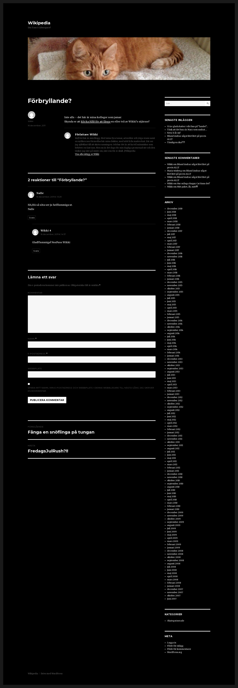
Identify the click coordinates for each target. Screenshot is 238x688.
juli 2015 (171, 298)
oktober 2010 (173, 480)
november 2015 (174, 285)
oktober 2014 (173, 327)
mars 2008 (172, 579)
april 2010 (172, 499)
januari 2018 (173, 228)
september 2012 (175, 407)
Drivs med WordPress (52, 673)
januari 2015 (173, 317)
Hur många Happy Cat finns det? (193, 183)
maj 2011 (171, 458)
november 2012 (174, 400)
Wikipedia (39, 22)
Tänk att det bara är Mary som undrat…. (187, 129)
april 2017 (172, 240)
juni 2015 (171, 301)
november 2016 (174, 256)
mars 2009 (172, 541)
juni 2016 (171, 263)
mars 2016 (172, 272)
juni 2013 (171, 378)
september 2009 (175, 522)
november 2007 (175, 592)
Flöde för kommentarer (179, 649)
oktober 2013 (173, 365)
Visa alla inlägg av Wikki (87, 154)
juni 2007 (171, 599)
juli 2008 (171, 567)
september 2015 (175, 292)
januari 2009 (173, 547)
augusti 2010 (173, 487)
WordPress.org (174, 652)
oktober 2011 (173, 442)
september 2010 (175, 483)
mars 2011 (172, 464)
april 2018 (172, 218)
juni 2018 (171, 212)
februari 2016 (173, 276)
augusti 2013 (173, 371)
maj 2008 (172, 573)
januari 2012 (173, 432)
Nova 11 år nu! (173, 133)
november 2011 (174, 439)
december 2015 (174, 282)
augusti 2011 (173, 448)
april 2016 (172, 269)
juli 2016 (171, 260)
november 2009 (175, 515)
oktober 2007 (173, 595)
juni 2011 (171, 455)
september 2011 (175, 445)
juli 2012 (171, 413)
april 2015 (172, 308)
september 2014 (175, 330)
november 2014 (174, 324)
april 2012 (172, 423)
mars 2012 (172, 426)
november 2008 (175, 554)
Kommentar (35, 292)
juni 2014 (171, 340)
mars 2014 (172, 349)
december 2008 (175, 551)
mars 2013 (172, 387)
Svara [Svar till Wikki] (36, 251)
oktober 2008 (174, 557)
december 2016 (174, 253)
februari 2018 (173, 224)
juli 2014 (171, 336)
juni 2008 (172, 570)
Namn (32, 338)
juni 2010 (171, 493)
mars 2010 (172, 503)
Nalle (40, 193)
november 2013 (174, 362)
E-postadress (38, 353)
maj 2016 (171, 266)
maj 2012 (171, 419)
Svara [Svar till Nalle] (32, 217)
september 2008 (175, 560)
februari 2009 (174, 544)
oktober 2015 (173, 288)
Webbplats (35, 368)
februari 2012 (173, 429)
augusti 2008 (173, 563)
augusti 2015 (173, 295)
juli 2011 (171, 451)
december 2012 (174, 397)
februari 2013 (173, 391)
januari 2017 (173, 250)
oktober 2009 (174, 519)
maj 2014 (171, 343)
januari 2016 (173, 279)
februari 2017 (173, 247)
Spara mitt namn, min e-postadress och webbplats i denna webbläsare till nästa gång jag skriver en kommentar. (91, 389)
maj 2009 (172, 535)
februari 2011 (173, 467)
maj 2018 (171, 215)
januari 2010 (173, 509)
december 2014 (174, 320)
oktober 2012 (173, 403)
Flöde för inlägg (175, 646)
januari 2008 (173, 586)
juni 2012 (171, 416)
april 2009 (172, 538)
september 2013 (175, 368)
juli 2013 (171, 375)
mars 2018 (172, 221)
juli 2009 (171, 528)
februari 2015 (173, 314)
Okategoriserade (175, 620)
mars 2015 (172, 311)
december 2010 (174, 474)
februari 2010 (173, 506)
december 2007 (175, 589)
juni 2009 (172, 531)
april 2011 (172, 461)
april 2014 (172, 346)
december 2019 (174, 208)
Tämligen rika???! (176, 142)
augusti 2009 (173, 525)
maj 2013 (171, 381)
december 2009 (175, 512)
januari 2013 (173, 394)
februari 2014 (173, 352)
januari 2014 (173, 356)
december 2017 (174, 231)
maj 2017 (171, 237)
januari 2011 (173, 471)
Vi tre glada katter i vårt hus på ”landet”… (187, 126)
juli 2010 (171, 490)
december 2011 (174, 435)
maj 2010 (171, 496)
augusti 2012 (173, 410)
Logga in (171, 642)
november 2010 (174, 477)
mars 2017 (172, 244)
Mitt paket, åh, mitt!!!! (187, 186)
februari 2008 (174, 583)
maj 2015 (171, 304)
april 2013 (172, 384)
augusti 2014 (173, 333)
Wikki (30, 121)
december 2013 (174, 359)
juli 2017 (171, 234)
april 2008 (172, 576)
